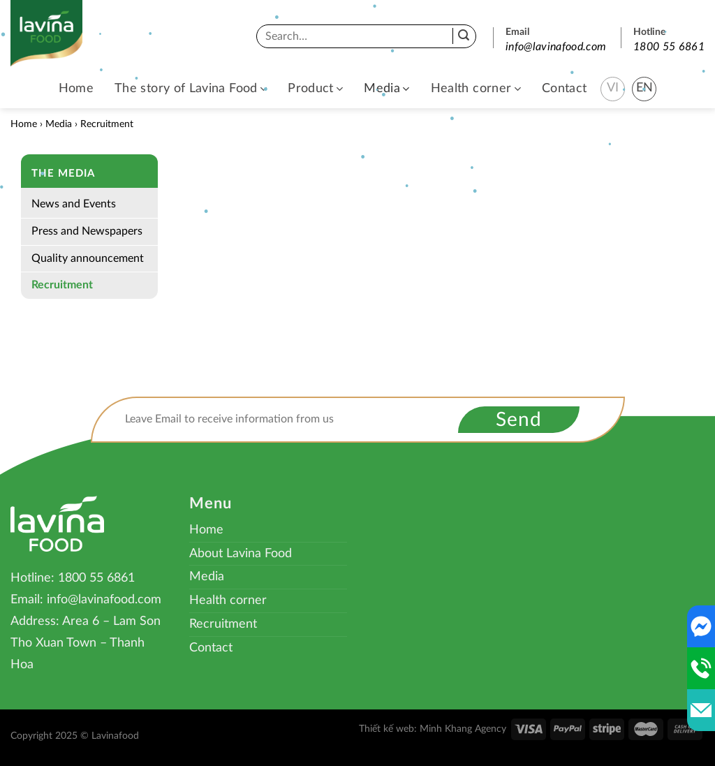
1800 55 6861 (669, 46)
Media (386, 89)
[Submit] (464, 36)
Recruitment (62, 284)
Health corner (476, 89)
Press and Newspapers (86, 231)
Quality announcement (87, 258)
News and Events (73, 203)
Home (76, 88)
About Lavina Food (240, 553)
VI (613, 88)
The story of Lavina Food (191, 89)
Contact (564, 88)
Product (315, 89)
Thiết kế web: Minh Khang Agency (432, 728)
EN (645, 88)
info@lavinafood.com (556, 46)
